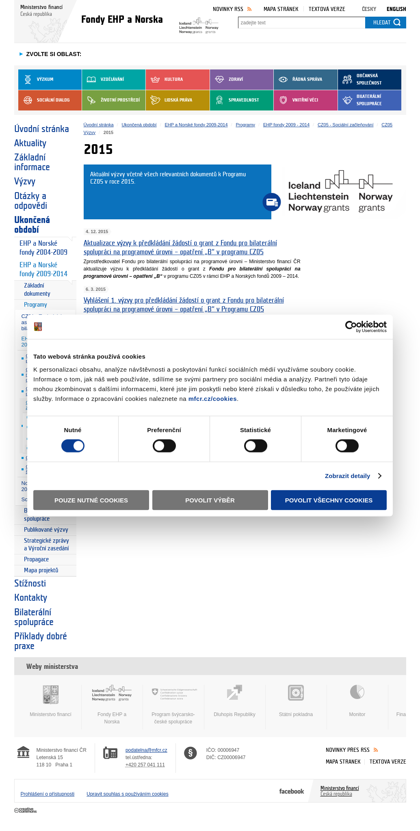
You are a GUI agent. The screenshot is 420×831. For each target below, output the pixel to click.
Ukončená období (32, 225)
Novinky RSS (228, 9)
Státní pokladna (296, 701)
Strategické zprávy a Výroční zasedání (46, 545)
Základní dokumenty (37, 290)
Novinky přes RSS (348, 750)
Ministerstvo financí (50, 701)
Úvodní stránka (41, 129)
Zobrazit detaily (347, 475)
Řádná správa (298, 79)
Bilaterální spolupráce (360, 100)
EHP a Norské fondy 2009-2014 (43, 269)
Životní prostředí (111, 100)
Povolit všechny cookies (329, 499)
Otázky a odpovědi (30, 201)
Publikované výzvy (46, 530)
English (396, 9)
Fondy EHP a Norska (112, 705)
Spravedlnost (234, 100)
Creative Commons (26, 811)
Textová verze (327, 9)
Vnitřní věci (296, 100)
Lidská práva (169, 100)
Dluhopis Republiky (234, 701)
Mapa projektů (41, 570)
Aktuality (30, 143)
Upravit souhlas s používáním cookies (127, 794)
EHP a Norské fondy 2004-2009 (43, 248)
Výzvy (24, 181)
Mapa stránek (281, 9)
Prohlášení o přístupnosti (48, 794)
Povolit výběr (210, 499)
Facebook (291, 791)
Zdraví (226, 79)
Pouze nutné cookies (91, 499)
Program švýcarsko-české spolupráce (173, 705)
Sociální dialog (44, 100)
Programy (35, 305)
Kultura (164, 79)
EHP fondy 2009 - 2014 (286, 124)
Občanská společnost (360, 79)
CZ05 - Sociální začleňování (346, 124)
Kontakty (30, 597)
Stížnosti (30, 583)
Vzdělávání (103, 79)
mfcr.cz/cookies (212, 398)
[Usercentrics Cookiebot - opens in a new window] (351, 327)
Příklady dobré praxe (40, 641)
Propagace (36, 559)
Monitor (357, 701)
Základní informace (32, 162)
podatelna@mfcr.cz (146, 750)
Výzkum (35, 79)
